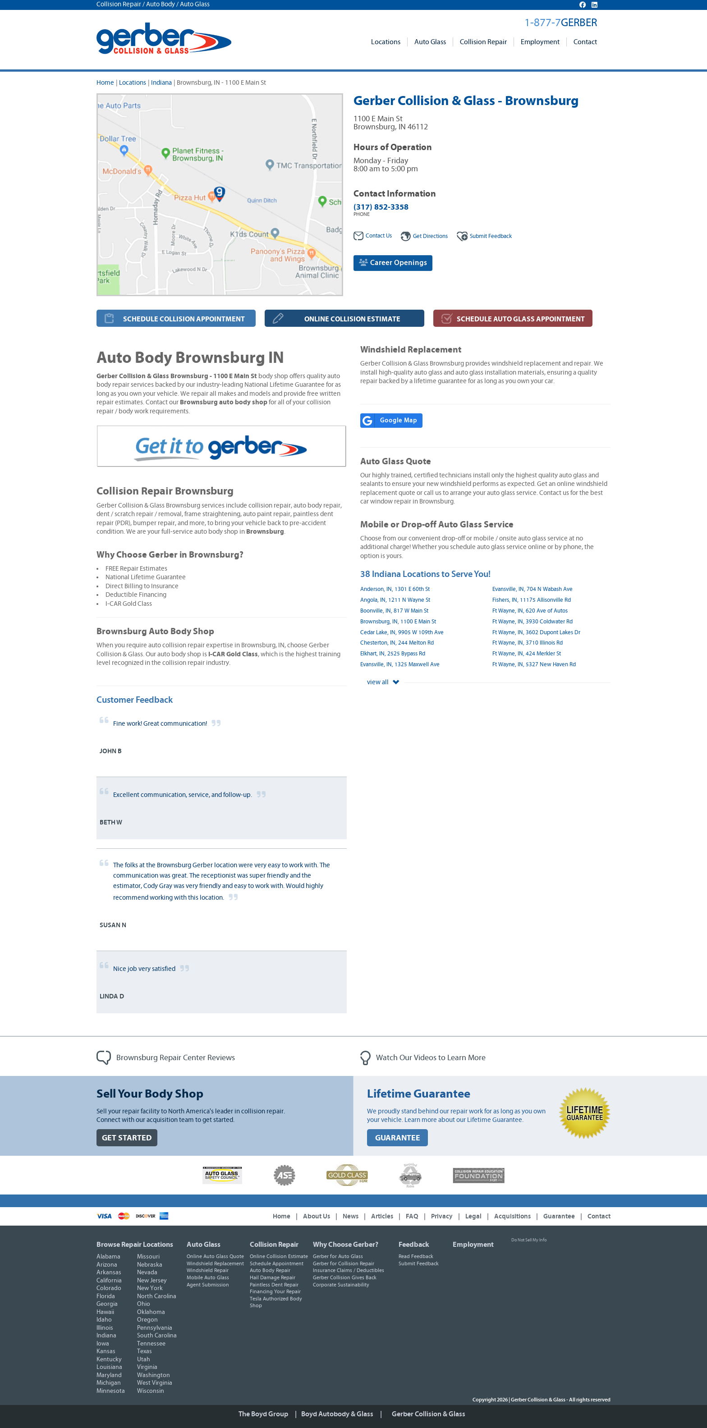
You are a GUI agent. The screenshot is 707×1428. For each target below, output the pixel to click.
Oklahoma (151, 1312)
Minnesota (110, 1391)
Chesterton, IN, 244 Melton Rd (397, 643)
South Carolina (157, 1335)
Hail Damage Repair (272, 1277)
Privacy (442, 1216)
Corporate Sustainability (341, 1284)
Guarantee (559, 1216)
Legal (473, 1216)
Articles (382, 1216)
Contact (585, 42)
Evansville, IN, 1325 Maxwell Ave (400, 665)
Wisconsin (150, 1391)
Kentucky (109, 1359)
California (109, 1280)
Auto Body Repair (270, 1270)
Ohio (143, 1304)
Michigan (108, 1383)
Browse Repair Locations (134, 1244)
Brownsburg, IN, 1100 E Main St (398, 622)
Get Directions (424, 236)
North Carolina (156, 1296)
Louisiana (109, 1367)
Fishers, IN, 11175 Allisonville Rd (531, 600)
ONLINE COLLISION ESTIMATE (352, 319)
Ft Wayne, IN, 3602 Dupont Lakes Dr (536, 633)
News (350, 1216)
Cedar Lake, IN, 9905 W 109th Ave (402, 633)
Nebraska (149, 1265)
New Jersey (152, 1280)
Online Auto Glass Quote (215, 1256)
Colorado (108, 1288)
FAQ (412, 1216)
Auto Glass (430, 42)
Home (105, 82)
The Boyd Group (263, 1414)
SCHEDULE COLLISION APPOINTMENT (184, 319)
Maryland (109, 1375)
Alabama (108, 1257)
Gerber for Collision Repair (343, 1263)
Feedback (484, 236)
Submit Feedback (419, 1263)
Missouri (148, 1257)
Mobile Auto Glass (208, 1277)
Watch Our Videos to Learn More (423, 1058)
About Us (316, 1216)
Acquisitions (512, 1216)
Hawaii (105, 1312)
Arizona (106, 1265)
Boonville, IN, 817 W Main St (394, 611)
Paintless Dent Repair (274, 1284)
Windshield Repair (208, 1270)
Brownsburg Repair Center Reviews (165, 1058)
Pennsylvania (154, 1328)
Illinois (104, 1328)
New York (150, 1288)
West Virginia (154, 1383)
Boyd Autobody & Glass (337, 1414)
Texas (144, 1351)
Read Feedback (416, 1256)
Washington (153, 1375)
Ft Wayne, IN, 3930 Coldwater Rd (532, 622)
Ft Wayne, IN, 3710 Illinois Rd (527, 643)
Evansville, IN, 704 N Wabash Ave (532, 589)
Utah (143, 1359)
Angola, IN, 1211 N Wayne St (395, 600)
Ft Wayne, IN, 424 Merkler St (526, 654)
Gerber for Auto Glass (338, 1256)
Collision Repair (483, 42)
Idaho (104, 1320)
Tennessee (151, 1344)
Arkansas (108, 1272)
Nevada (147, 1272)
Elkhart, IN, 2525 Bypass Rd (392, 654)
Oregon (147, 1320)
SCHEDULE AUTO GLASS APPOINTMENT (521, 319)
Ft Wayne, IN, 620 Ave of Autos (530, 611)
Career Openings (393, 262)
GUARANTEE (397, 1138)
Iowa (102, 1344)
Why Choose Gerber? (345, 1244)
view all (383, 682)
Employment (540, 42)
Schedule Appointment (276, 1263)
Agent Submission (208, 1284)
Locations (385, 42)
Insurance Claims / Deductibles (348, 1270)
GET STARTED (127, 1138)
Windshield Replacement (215, 1263)
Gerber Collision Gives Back (344, 1277)
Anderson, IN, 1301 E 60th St (395, 589)
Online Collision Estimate (279, 1256)
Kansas (105, 1351)
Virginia (147, 1367)
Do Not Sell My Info (528, 1240)
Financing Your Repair (275, 1291)
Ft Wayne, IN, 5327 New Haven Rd (534, 665)
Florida (105, 1296)
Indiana (161, 82)
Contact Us (373, 236)
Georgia (107, 1304)
